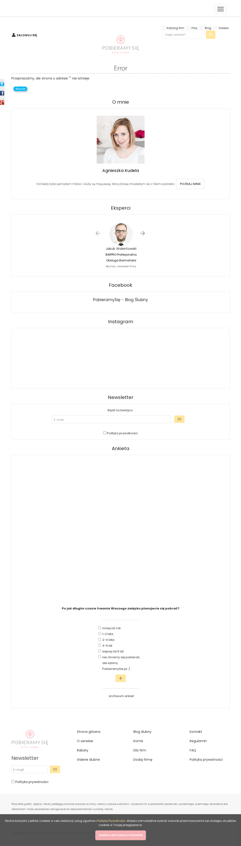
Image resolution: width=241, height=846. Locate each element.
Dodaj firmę (142, 759)
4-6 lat (107, 645)
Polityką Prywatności (111, 821)
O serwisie (85, 741)
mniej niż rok (111, 628)
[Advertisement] (120, 528)
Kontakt (196, 731)
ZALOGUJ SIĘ (27, 35)
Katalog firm (175, 28)
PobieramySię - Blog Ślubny (120, 300)
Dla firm (139, 750)
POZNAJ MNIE (190, 184)
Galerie (223, 28)
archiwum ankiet (121, 696)
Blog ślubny (142, 731)
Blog (208, 28)
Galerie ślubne (88, 759)
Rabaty (82, 750)
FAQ (193, 750)
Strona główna (88, 731)
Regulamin (198, 741)
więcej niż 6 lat (113, 651)
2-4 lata (108, 640)
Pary (194, 28)
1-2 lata (107, 634)
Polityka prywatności (122, 433)
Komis (138, 741)
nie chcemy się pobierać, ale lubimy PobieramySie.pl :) (121, 663)
